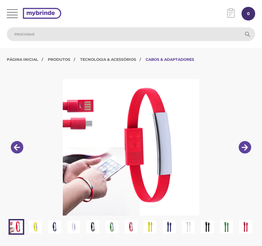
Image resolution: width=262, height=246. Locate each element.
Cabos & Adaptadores (170, 59)
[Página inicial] (42, 14)
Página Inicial (22, 59)
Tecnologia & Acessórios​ (108, 59)
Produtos (59, 59)
